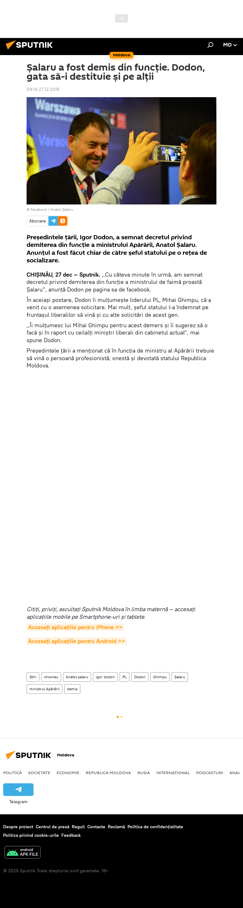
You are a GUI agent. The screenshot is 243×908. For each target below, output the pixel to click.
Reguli (78, 827)
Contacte (96, 827)
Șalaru (179, 676)
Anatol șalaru (77, 676)
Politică (12, 772)
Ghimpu (160, 676)
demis (72, 688)
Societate (39, 772)
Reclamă (116, 827)
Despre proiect (18, 827)
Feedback (71, 835)
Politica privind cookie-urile (31, 835)
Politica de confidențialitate (155, 827)
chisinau (51, 676)
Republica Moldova (108, 772)
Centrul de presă (52, 827)
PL (124, 676)
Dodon (140, 676)
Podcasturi (209, 772)
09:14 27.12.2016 (43, 89)
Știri (32, 676)
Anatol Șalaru (61, 209)
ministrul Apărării (44, 688)
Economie (68, 772)
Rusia (143, 772)
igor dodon (105, 676)
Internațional (173, 772)
